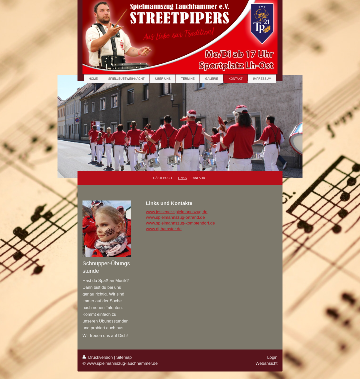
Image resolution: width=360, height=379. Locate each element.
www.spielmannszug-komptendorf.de (180, 223)
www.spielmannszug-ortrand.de (175, 217)
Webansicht (267, 363)
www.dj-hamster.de (164, 228)
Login (272, 357)
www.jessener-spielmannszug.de (177, 212)
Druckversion (98, 357)
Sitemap (124, 357)
